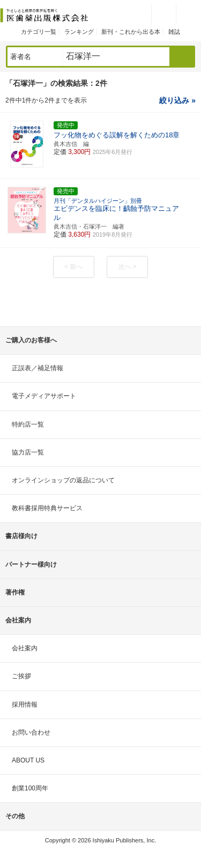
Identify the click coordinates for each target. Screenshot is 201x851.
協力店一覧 (28, 452)
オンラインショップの (63, 480)
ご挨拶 (21, 676)
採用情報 (25, 704)
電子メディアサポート (44, 396)
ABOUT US (28, 760)
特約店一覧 (28, 424)
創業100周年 (30, 788)
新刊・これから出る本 (130, 31)
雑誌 (174, 31)
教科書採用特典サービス (47, 508)
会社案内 (25, 648)
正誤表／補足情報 (37, 368)
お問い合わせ (31, 732)
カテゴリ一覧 (38, 31)
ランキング (79, 31)
